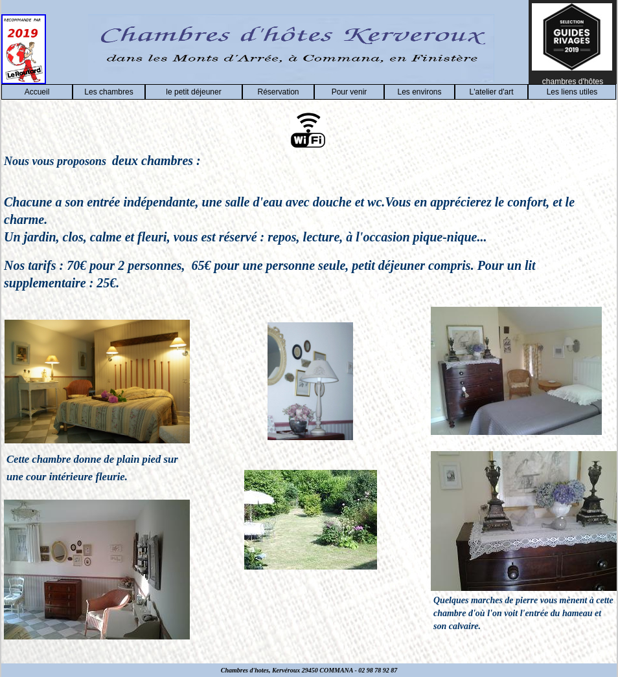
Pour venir (349, 91)
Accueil (37, 91)
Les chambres (108, 91)
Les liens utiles (572, 91)
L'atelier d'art (492, 91)
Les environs (419, 91)
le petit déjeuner (193, 91)
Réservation (278, 91)
